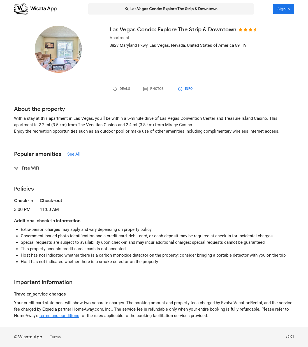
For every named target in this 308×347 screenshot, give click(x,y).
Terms (55, 337)
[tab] (122, 89)
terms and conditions (59, 315)
